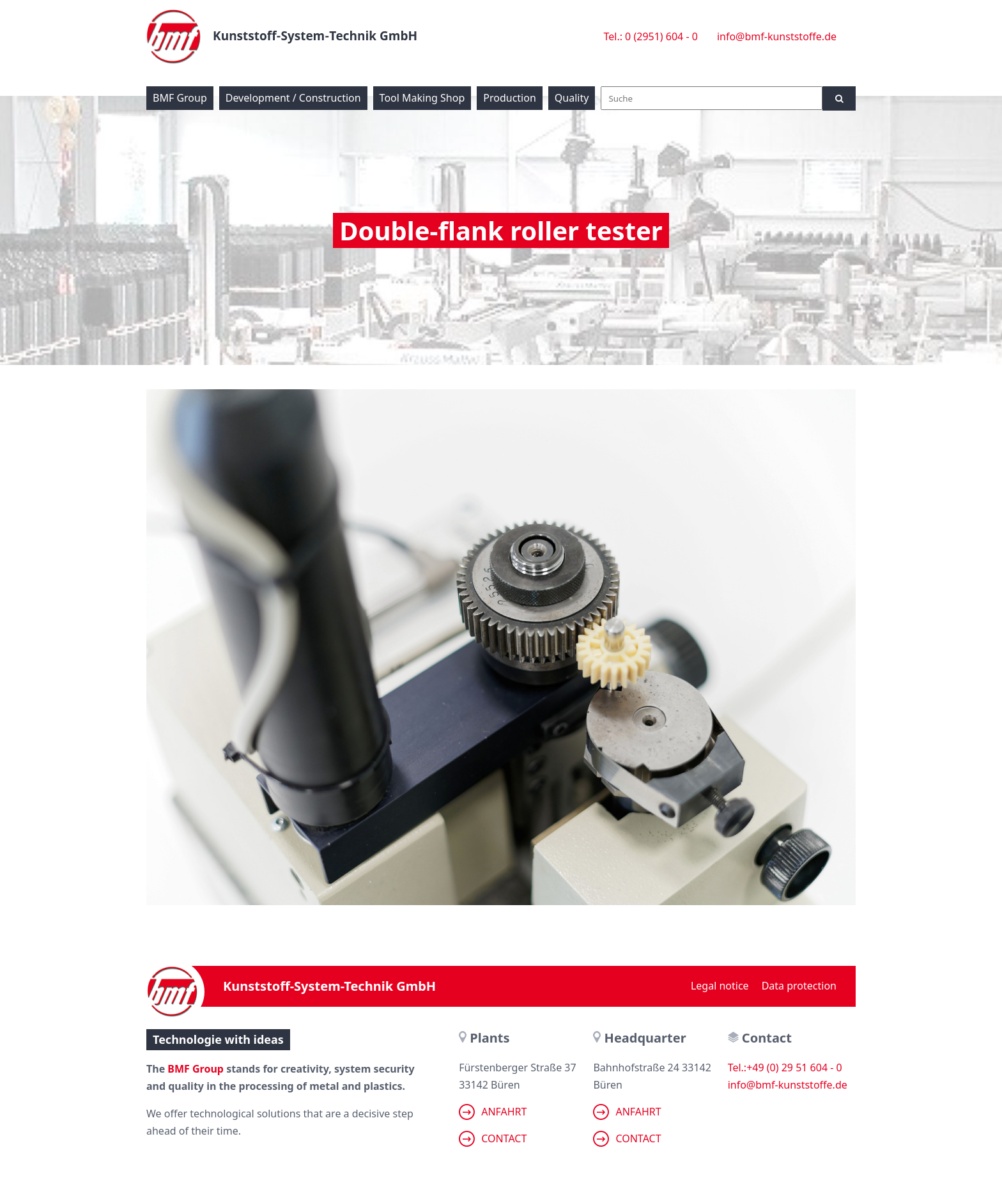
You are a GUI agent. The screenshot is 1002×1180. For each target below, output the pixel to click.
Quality (572, 98)
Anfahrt (493, 1112)
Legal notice (720, 986)
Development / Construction (293, 98)
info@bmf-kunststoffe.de (776, 36)
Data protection (799, 986)
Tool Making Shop (422, 98)
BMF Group (180, 98)
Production (509, 98)
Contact (493, 1139)
